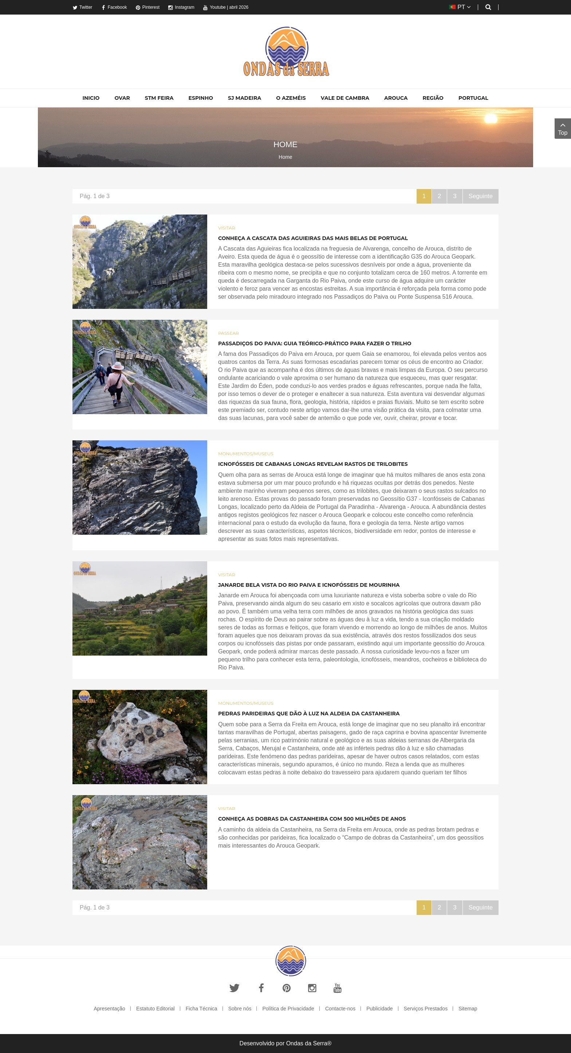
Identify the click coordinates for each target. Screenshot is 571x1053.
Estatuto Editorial (155, 1008)
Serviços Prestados (426, 1008)
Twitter (82, 7)
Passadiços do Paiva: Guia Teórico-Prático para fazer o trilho (314, 343)
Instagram (181, 7)
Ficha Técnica (201, 1008)
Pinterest (147, 7)
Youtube (214, 7)
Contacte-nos (340, 1008)
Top (563, 128)
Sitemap (467, 1008)
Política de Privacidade (288, 1008)
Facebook (114, 7)
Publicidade (379, 1008)
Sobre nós (240, 1008)
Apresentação (109, 1008)
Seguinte (481, 196)
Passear (228, 333)
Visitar (226, 228)
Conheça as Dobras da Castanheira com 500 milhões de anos (312, 819)
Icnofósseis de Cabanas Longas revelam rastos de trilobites (313, 464)
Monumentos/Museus (245, 453)
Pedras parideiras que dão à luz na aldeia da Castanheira (309, 713)
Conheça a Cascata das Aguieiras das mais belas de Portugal (313, 238)
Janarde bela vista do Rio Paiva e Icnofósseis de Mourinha (308, 585)
